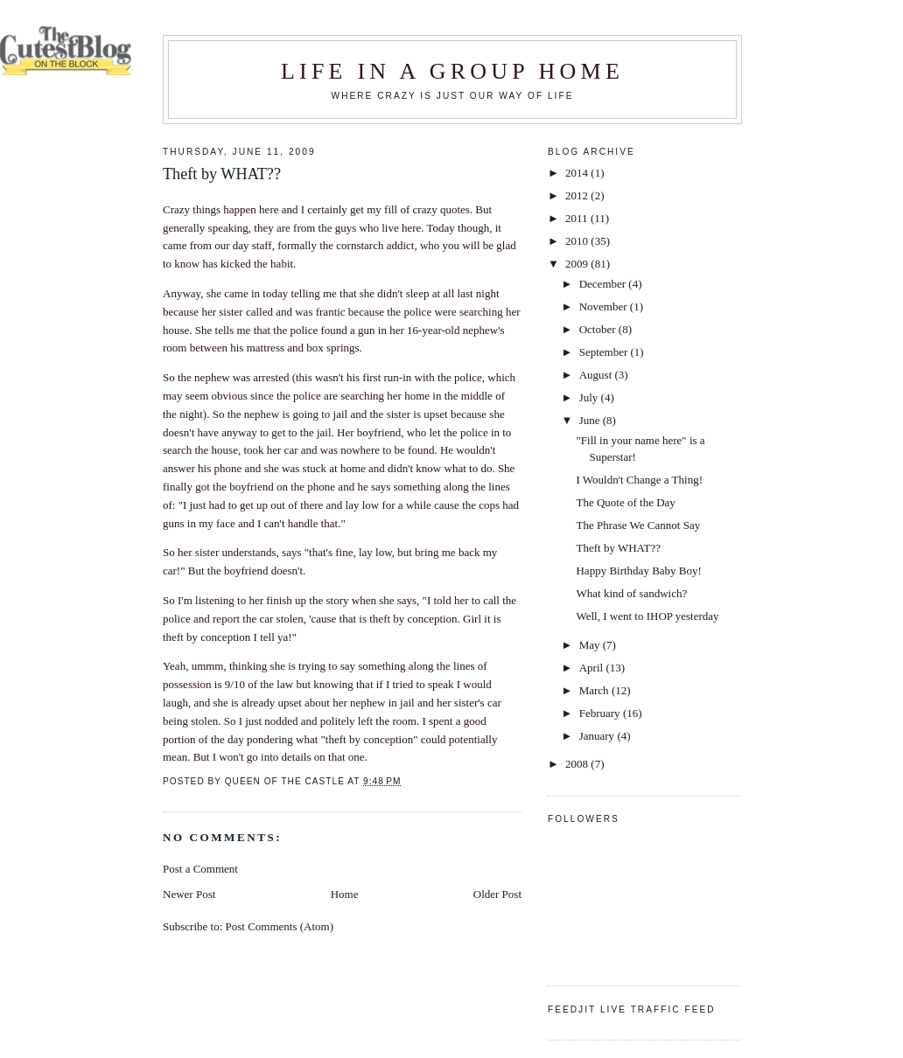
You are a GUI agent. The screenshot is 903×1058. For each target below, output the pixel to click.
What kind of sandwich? (631, 593)
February (601, 713)
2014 (578, 172)
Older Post (497, 894)
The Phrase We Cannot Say (638, 525)
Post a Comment (200, 868)
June (591, 420)
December (604, 283)
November (604, 306)
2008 (578, 763)
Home (345, 894)
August (597, 374)
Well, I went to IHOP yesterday (647, 616)
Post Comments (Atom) (280, 926)
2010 (578, 240)
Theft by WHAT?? (618, 547)
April (592, 667)
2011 (578, 218)
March (595, 690)
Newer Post (189, 894)
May (591, 644)
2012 (578, 195)
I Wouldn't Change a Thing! (639, 479)
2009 (578, 263)
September (605, 351)
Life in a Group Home (452, 71)
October (599, 329)
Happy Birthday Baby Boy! (638, 570)
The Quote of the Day (625, 502)
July (590, 397)
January (598, 735)
